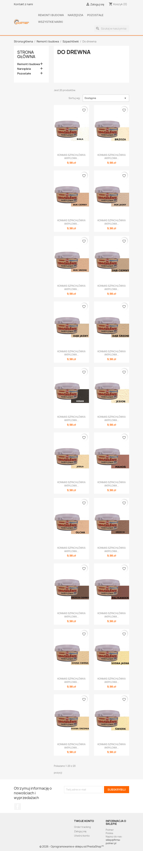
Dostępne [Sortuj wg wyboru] (106, 98)
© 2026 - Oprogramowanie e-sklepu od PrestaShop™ (71, 846)
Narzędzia (75, 15)
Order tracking (82, 827)
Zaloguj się (80, 831)
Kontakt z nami (23, 4)
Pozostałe (95, 15)
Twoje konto (84, 821)
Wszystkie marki (50, 22)
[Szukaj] (111, 28)
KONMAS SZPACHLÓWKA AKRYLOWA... (71, 156)
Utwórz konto (82, 835)
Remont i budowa (51, 15)
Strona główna (26, 54)
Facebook (17, 806)
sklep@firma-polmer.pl (113, 841)
